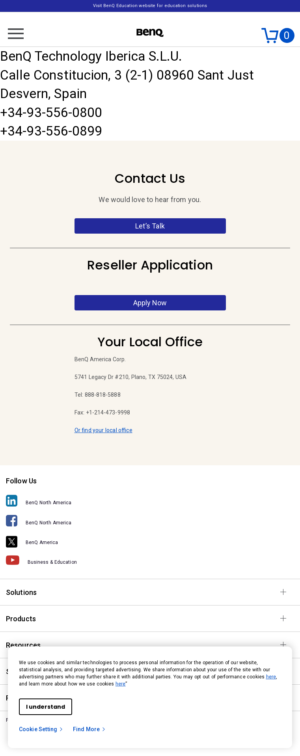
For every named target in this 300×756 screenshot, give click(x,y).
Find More (89, 729)
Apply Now (150, 303)
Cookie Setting (41, 729)
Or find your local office (103, 430)
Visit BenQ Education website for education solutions (150, 5)
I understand (45, 707)
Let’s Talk (150, 226)
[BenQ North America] (150, 500)
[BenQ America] (150, 540)
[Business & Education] (150, 560)
